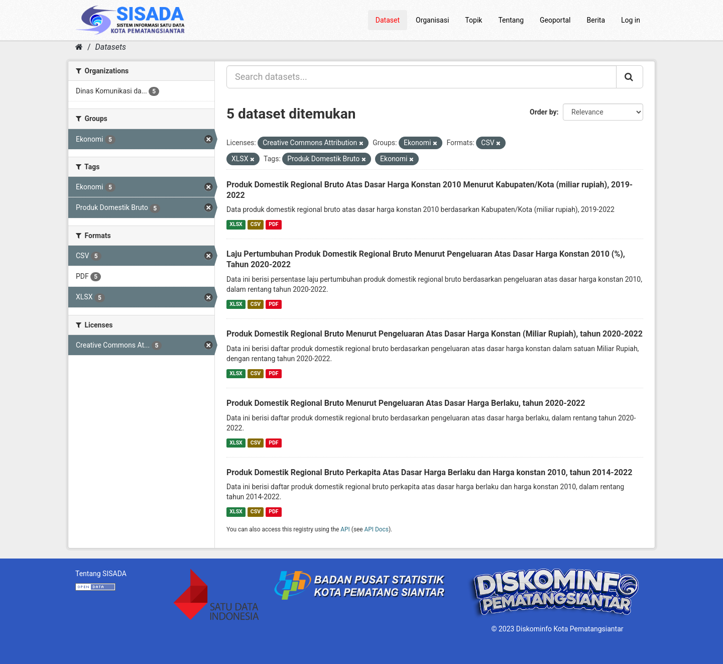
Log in (630, 20)
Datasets (110, 47)
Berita (596, 20)
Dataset (388, 20)
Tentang (511, 20)
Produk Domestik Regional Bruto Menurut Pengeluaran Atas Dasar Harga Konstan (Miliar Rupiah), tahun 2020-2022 (434, 334)
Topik (473, 20)
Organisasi (432, 20)
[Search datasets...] (421, 76)
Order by (543, 112)
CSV (256, 224)
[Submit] (629, 76)
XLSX (235, 224)
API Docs (377, 529)
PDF (273, 224)
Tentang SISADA (101, 574)
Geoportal (555, 20)
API (345, 529)
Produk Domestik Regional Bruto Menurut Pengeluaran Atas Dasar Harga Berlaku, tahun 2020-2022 (405, 403)
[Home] (79, 47)
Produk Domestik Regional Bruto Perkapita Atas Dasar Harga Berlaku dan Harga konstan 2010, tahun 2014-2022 (429, 472)
